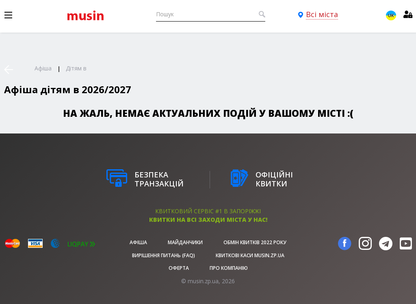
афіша (138, 242)
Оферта (179, 268)
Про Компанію (229, 268)
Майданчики (185, 242)
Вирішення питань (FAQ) (163, 255)
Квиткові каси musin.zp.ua (250, 255)
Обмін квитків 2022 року (254, 242)
